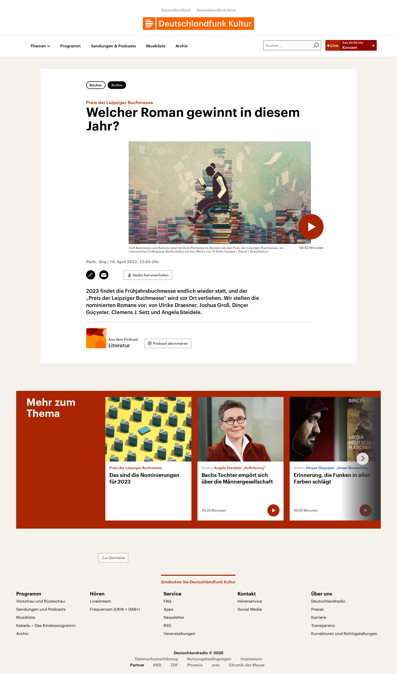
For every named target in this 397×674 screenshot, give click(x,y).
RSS (167, 625)
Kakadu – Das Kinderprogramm (46, 625)
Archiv (181, 46)
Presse (317, 609)
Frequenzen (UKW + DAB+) (115, 609)
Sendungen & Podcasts (113, 46)
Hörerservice (249, 601)
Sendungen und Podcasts (41, 609)
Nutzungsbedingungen (209, 658)
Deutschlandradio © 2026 (198, 652)
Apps (168, 609)
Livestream (100, 601)
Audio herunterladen (151, 275)
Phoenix (195, 664)
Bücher (96, 85)
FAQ (167, 601)
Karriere (318, 617)
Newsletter (174, 617)
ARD (157, 664)
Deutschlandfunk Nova (216, 10)
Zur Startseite (113, 557)
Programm (70, 46)
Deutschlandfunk (176, 10)
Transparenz (323, 625)
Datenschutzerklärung (156, 658)
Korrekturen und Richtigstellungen (344, 633)
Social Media (249, 609)
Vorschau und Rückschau (40, 601)
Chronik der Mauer (247, 664)
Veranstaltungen (179, 633)
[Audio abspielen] (311, 226)
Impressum (251, 658)
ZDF (174, 664)
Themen (38, 46)
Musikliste (155, 46)
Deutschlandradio (328, 601)
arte (216, 664)
